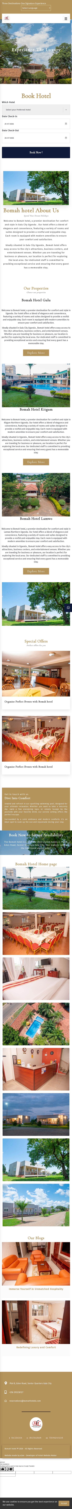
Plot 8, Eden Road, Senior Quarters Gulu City (31, 1383)
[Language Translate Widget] (36, 8)
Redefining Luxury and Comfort (36, 1347)
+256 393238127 (16, 1392)
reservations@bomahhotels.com (25, 1401)
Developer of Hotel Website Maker (41, 1455)
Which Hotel (8, 102)
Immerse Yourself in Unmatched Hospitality (36, 1289)
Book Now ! (36, 152)
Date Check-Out (10, 130)
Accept (64, 1503)
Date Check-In (9, 116)
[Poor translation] (9, 1469)
